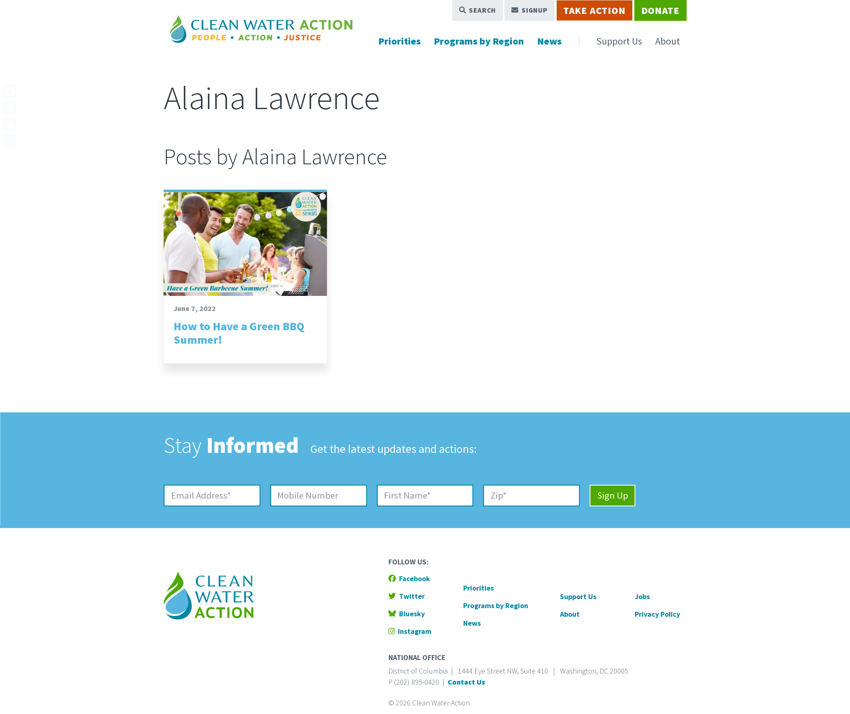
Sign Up (612, 495)
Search (477, 10)
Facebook (409, 578)
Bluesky (406, 613)
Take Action (594, 10)
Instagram (410, 631)
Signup (529, 10)
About (667, 41)
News (549, 41)
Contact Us (466, 682)
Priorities (399, 41)
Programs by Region (479, 41)
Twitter (406, 596)
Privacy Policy (657, 614)
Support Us (619, 41)
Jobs (642, 596)
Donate (660, 10)
